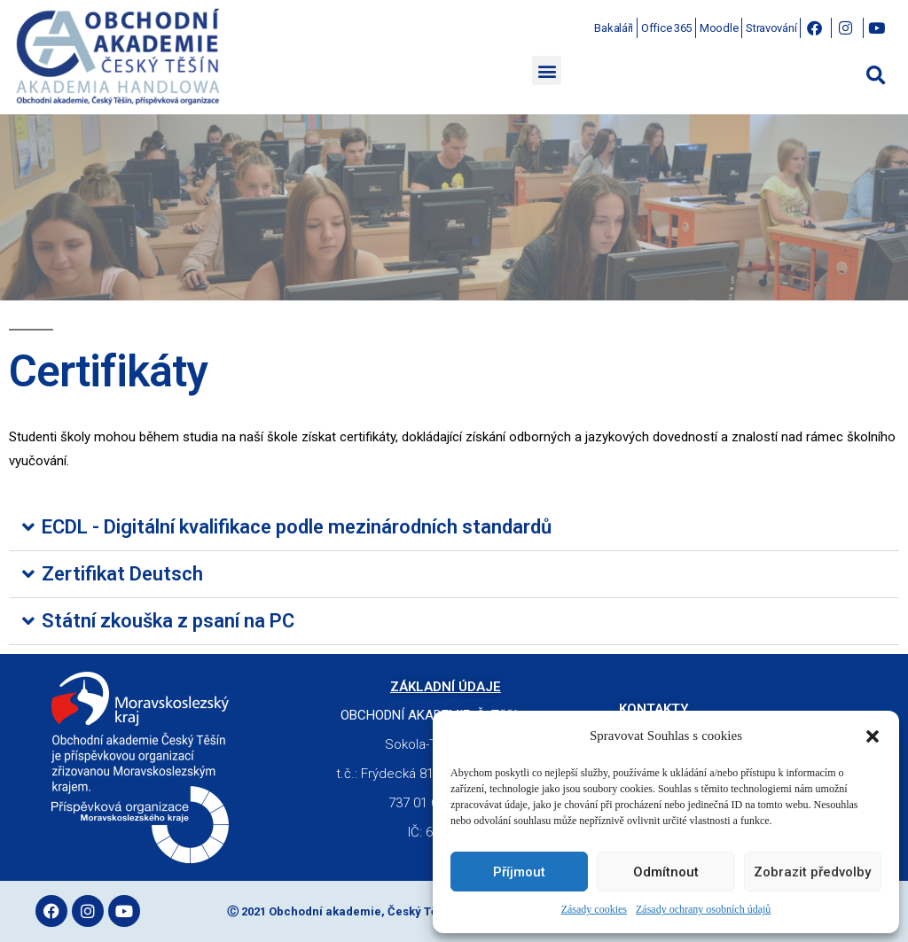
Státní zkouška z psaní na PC (168, 621)
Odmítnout (666, 872)
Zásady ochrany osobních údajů (703, 909)
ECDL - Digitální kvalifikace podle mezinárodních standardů (297, 527)
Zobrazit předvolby (812, 872)
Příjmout (519, 872)
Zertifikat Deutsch (122, 574)
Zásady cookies (594, 909)
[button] (872, 736)
